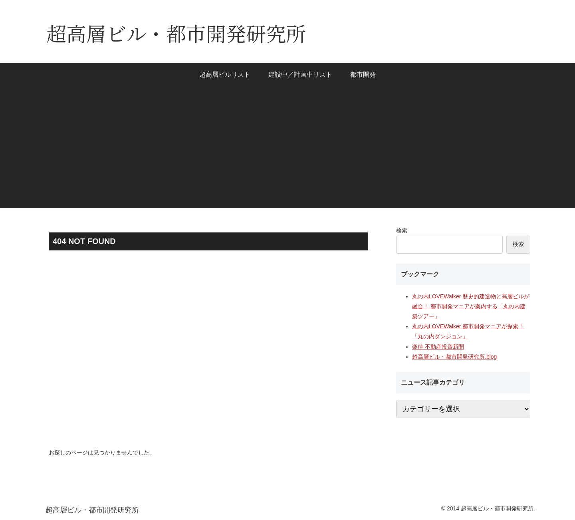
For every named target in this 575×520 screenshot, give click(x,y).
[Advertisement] (287, 152)
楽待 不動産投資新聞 (438, 346)
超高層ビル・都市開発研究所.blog (454, 356)
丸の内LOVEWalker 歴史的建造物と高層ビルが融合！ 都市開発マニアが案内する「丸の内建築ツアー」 (470, 306)
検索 (401, 230)
